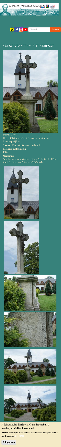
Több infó (19, 436)
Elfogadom (9, 442)
